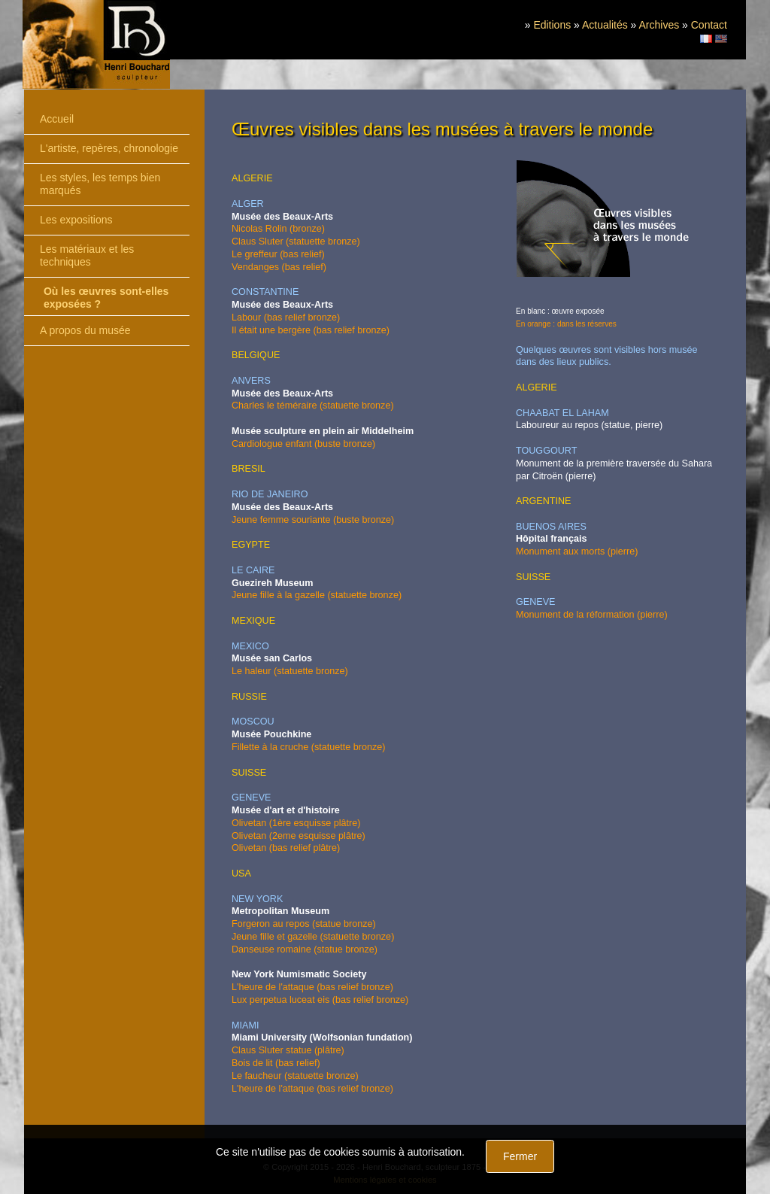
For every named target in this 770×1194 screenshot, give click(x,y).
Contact (709, 25)
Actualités (605, 25)
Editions (552, 25)
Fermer (520, 1156)
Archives (658, 25)
